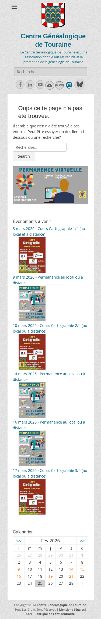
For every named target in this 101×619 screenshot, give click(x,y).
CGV (29, 614)
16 (19, 576)
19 (50, 576)
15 (82, 569)
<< (18, 540)
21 (71, 576)
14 (71, 569)
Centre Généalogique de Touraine (61, 605)
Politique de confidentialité (54, 614)
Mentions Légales (72, 609)
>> (82, 540)
